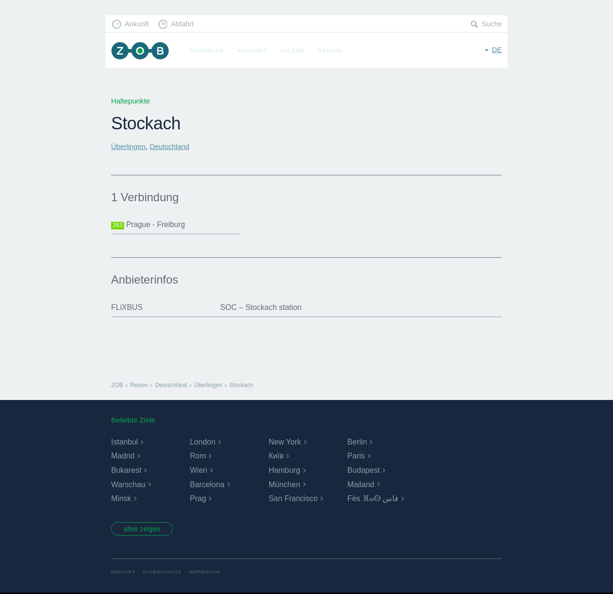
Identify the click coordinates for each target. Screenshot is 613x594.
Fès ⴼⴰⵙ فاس (372, 498)
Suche (491, 24)
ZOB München (140, 51)
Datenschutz (163, 573)
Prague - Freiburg (148, 224)
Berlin (357, 442)
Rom (198, 456)
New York (285, 442)
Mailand (360, 484)
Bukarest (126, 470)
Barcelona (207, 484)
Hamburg (284, 470)
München (284, 484)
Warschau (128, 484)
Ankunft (137, 24)
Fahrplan (208, 51)
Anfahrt (253, 51)
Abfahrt (183, 24)
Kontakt (123, 573)
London (202, 442)
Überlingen (128, 146)
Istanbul (124, 442)
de (497, 50)
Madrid (123, 456)
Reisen (330, 51)
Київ (276, 456)
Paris (355, 456)
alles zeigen (143, 529)
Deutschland (170, 146)
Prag (198, 498)
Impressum (207, 573)
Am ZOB (294, 51)
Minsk (121, 498)
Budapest (363, 470)
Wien (198, 470)
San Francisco (293, 498)
